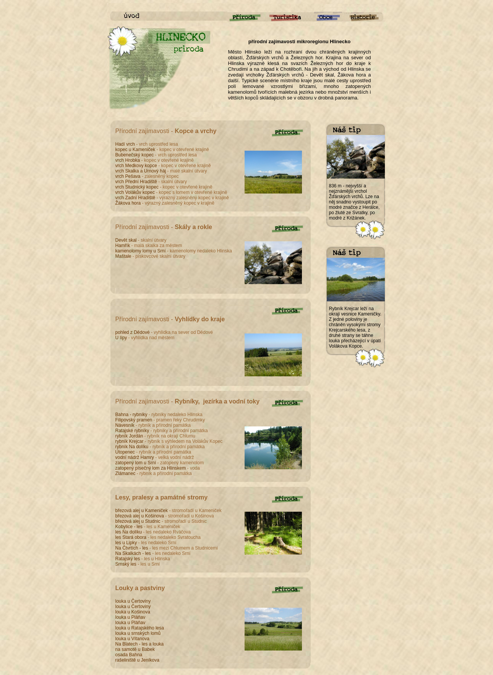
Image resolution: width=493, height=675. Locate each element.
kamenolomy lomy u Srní (141, 251)
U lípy (121, 337)
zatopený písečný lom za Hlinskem (151, 468)
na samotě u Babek (135, 649)
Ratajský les (128, 558)
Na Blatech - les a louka (139, 644)
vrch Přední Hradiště (137, 181)
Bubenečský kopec (135, 155)
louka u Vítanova (132, 638)
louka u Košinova (132, 612)
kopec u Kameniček (136, 149)
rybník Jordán (129, 436)
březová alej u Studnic (138, 521)
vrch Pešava (128, 176)
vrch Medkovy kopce (137, 165)
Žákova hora (128, 203)
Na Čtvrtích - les (132, 548)
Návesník (125, 425)
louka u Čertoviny (133, 601)
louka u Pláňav (130, 617)
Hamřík (122, 245)
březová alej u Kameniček (142, 510)
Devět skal (126, 240)
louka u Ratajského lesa (139, 628)
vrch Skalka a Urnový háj (141, 171)
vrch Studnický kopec (137, 187)
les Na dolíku (129, 532)
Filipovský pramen (133, 420)
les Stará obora (131, 537)
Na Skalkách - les (133, 553)
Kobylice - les (129, 526)
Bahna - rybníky (132, 414)
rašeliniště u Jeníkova (137, 660)
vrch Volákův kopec (135, 192)
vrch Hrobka (128, 160)
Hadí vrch (125, 144)
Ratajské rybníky (133, 430)
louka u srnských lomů (138, 633)
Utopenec (125, 452)
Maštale (123, 256)
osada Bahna (129, 654)
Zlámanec (125, 473)
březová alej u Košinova (140, 516)
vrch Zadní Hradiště (136, 197)
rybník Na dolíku (132, 446)
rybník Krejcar (130, 441)
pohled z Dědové (133, 332)
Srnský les (126, 564)
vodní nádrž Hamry (135, 457)
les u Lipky (126, 542)
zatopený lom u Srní (136, 462)
